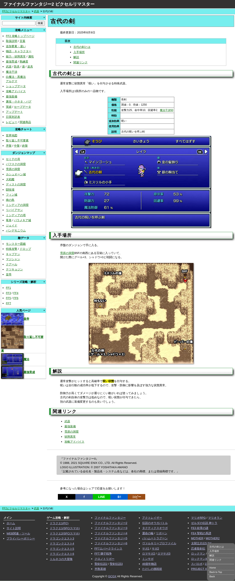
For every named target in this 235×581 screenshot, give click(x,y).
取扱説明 (11, 41)
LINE (101, 497)
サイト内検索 (23, 17)
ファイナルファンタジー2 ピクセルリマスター (49, 4)
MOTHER (197, 538)
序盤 (9, 145)
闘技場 (10, 189)
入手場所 (79, 52)
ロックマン (198, 553)
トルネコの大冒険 (61, 559)
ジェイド (11, 225)
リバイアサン (14, 210)
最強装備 (11, 96)
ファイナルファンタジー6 (111, 543)
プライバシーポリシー (21, 538)
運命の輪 (148, 533)
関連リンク (80, 62)
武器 (36, 11)
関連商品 (25, 122)
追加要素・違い (16, 46)
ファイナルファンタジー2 (111, 523)
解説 (76, 57)
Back (212, 576)
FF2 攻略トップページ (20, 36)
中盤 (17, 145)
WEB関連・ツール (18, 533)
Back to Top (215, 572)
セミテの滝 (13, 159)
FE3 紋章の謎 (199, 528)
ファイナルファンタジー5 (111, 538)
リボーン (161, 533)
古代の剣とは (81, 47)
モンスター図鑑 (16, 243)
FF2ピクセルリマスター (16, 11)
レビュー (11, 122)
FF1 (8, 287)
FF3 (8, 293)
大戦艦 (10, 179)
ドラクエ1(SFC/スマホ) (65, 528)
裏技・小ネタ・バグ (18, 101)
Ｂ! (119, 497)
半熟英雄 (100, 569)
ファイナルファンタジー (110, 517)
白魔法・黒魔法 (16, 76)
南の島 (10, 200)
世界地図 (11, 135)
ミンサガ (148, 558)
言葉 (22, 41)
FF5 (8, 298)
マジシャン (13, 259)
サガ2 (155, 548)
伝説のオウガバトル (155, 523)
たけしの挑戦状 (152, 569)
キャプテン (13, 254)
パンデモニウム (16, 230)
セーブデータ (22, 106)
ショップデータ (16, 86)
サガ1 (145, 548)
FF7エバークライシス (108, 548)
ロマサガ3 (163, 553)
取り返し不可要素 (17, 140)
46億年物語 (149, 563)
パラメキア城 (22, 220)
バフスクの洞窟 (16, 164)
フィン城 (11, 194)
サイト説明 (14, 528)
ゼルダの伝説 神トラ (204, 523)
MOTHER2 (213, 538)
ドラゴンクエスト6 (62, 553)
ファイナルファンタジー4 (111, 533)
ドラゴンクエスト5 (62, 548)
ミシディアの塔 (16, 215)
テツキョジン (14, 269)
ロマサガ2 (148, 553)
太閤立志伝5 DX (201, 543)
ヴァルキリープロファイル (159, 543)
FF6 (15, 298)
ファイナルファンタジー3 (111, 528)
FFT (8, 303)
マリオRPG (198, 517)
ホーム (11, 523)
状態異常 (70, 436)
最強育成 (11, 61)
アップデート (14, 111)
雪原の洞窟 (13, 169)
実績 (9, 106)
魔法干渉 (11, 71)
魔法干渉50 (166, 110)
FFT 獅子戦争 (103, 553)
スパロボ (196, 563)
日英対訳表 (13, 116)
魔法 (15, 359)
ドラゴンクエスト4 (62, 543)
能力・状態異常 (16, 56)
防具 (17, 66)
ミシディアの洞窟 (17, 205)
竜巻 (9, 220)
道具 (30, 66)
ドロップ (25, 248)
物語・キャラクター (18, 51)
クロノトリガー (104, 558)
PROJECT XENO (202, 569)
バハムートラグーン (155, 538)
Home (212, 567)
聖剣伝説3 (116, 563)
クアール (11, 264)
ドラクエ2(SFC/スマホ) (65, 533)
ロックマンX (199, 558)
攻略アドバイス (16, 91)
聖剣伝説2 (101, 563)
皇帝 (9, 274)
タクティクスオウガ (155, 528)
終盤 (25, 145)
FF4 (15, 293)
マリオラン (215, 517)
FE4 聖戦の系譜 (201, 533)
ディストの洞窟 (16, 184)
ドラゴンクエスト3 (62, 538)
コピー (136, 497)
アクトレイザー (152, 517)
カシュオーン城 (16, 174)
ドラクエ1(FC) (59, 523)
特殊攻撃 (11, 248)
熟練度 (24, 61)
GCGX (112, 576)
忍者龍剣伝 (198, 548)
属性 (31, 56)
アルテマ (11, 81)
